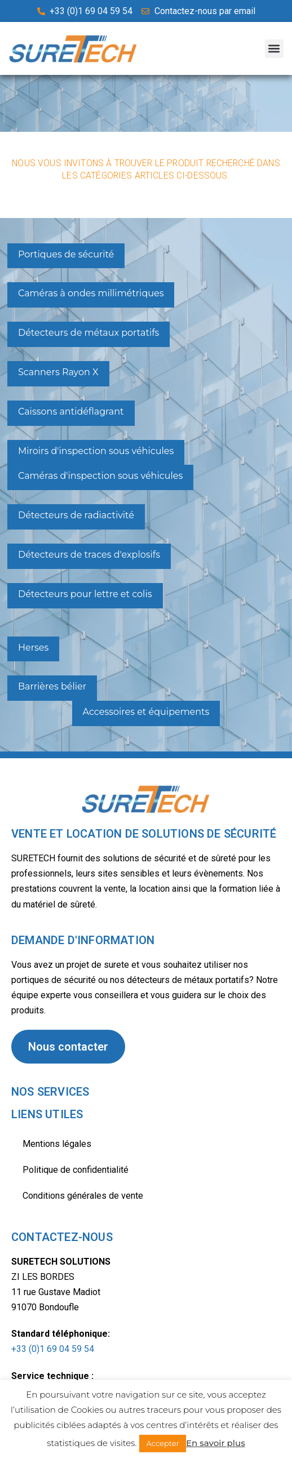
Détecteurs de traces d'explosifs (89, 554)
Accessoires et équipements (146, 711)
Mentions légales (57, 1143)
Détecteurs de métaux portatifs (88, 332)
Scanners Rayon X (58, 372)
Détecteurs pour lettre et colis (85, 594)
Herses (33, 647)
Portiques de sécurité (66, 254)
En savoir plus (215, 1443)
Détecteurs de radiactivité (76, 515)
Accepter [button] (162, 1443)
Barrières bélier (52, 686)
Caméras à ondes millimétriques (91, 293)
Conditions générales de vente (83, 1195)
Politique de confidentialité (76, 1169)
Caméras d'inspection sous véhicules (100, 475)
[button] (274, 48)
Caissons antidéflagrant (71, 411)
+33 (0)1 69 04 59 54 (52, 1349)
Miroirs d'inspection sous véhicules (96, 451)
